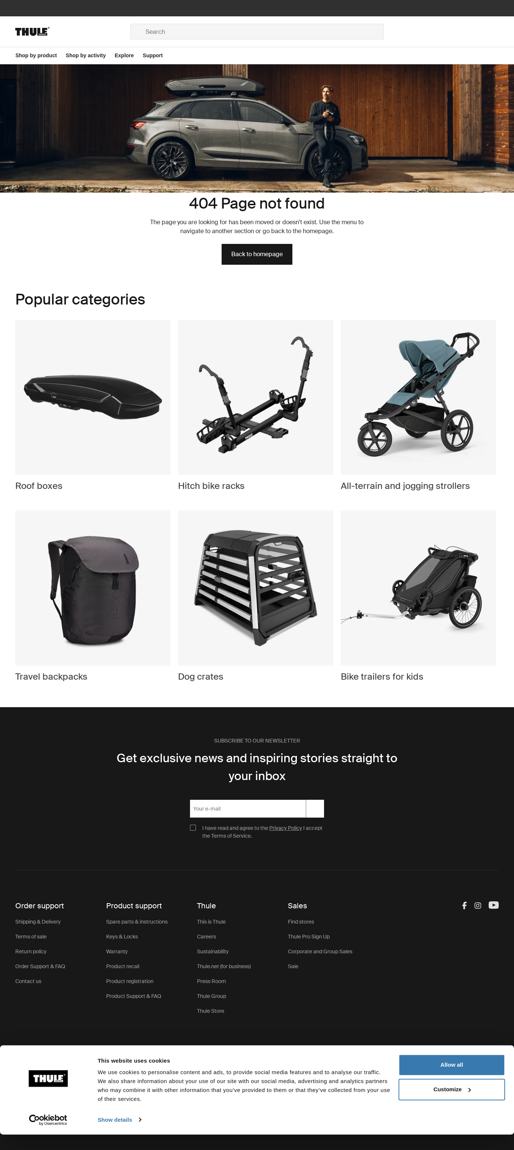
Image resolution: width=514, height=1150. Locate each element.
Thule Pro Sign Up (309, 936)
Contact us (28, 981)
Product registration (129, 981)
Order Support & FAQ (40, 966)
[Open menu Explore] (129, 55)
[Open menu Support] (157, 55)
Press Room (211, 981)
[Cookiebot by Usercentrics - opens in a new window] (48, 1135)
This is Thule (211, 921)
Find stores (301, 921)
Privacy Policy (285, 828)
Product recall (122, 966)
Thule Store (210, 1011)
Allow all (452, 1080)
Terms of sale (31, 936)
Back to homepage (257, 254)
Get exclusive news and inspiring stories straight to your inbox (257, 767)
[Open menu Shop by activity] (90, 55)
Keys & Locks (122, 936)
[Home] (72, 31)
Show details (115, 1135)
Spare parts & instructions (137, 921)
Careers (206, 936)
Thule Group (211, 996)
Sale (293, 966)
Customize (452, 1105)
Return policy (31, 951)
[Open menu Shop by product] (40, 55)
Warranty (117, 951)
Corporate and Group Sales (320, 951)
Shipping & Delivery (38, 921)
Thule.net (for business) (224, 966)
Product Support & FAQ (133, 996)
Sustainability (213, 951)
